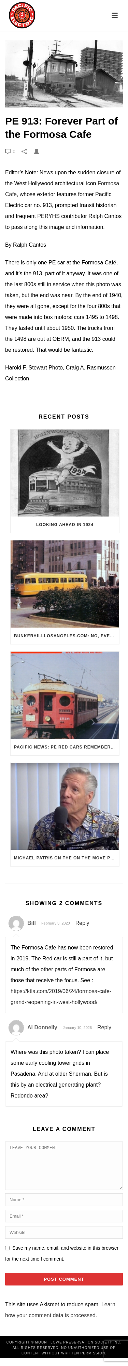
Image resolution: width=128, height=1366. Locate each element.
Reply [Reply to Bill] (82, 923)
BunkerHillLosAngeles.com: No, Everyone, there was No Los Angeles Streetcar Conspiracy (66, 636)
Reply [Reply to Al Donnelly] (104, 1027)
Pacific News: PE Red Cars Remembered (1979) (66, 747)
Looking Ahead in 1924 (65, 524)
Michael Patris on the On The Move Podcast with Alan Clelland (66, 858)
